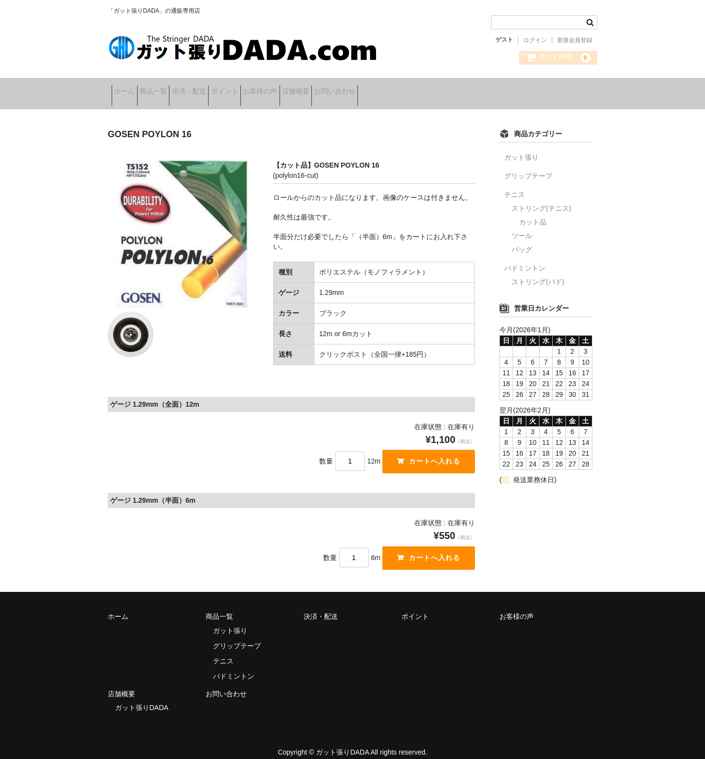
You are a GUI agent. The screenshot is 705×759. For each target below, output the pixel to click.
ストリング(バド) (538, 271)
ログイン (535, 40)
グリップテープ (528, 165)
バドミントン (524, 257)
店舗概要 (376, 88)
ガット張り (521, 146)
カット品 (532, 211)
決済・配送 (223, 88)
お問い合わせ (430, 88)
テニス (514, 184)
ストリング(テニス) (541, 197)
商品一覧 (172, 88)
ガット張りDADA (141, 697)
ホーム (128, 88)
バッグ (522, 239)
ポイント (274, 88)
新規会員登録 (574, 40)
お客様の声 (325, 88)
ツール (522, 225)
